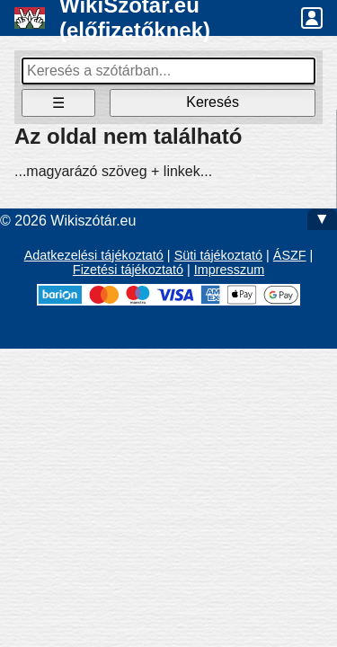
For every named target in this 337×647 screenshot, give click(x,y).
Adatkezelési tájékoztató (94, 255)
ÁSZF (289, 255)
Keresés (212, 102)
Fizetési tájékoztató (128, 269)
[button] (312, 18)
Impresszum (229, 269)
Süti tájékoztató (218, 255)
